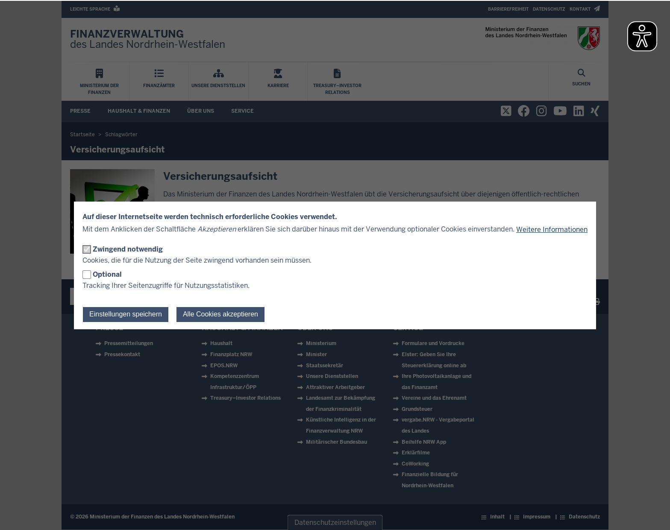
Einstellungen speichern (125, 314)
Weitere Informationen (552, 229)
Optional (107, 274)
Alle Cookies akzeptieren (220, 314)
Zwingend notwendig (128, 249)
